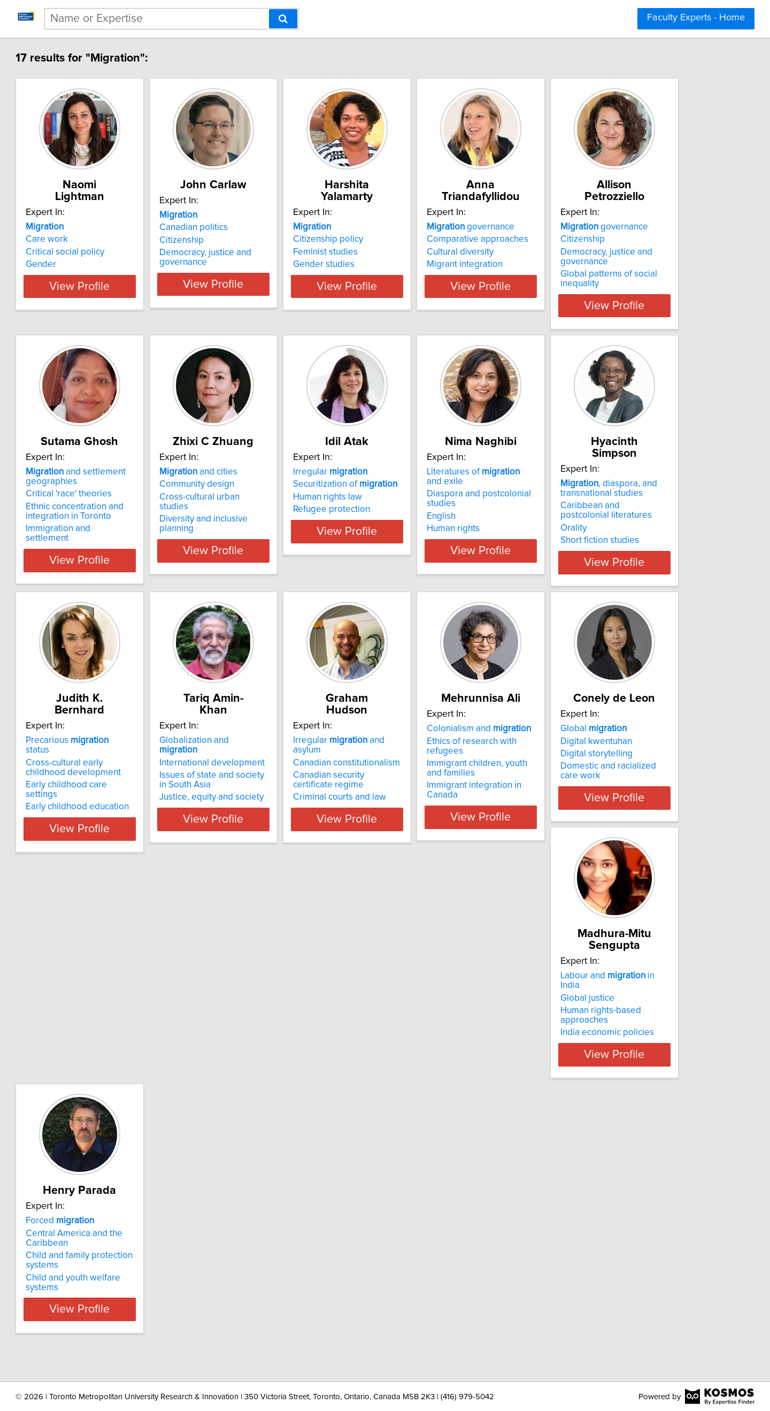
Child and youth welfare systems (139, 1310)
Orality (248, 784)
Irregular (593, 483)
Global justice (583, 1009)
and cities (434, 483)
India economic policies (602, 1034)
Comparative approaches (606, 239)
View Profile (142, 305)
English (88, 775)
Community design (432, 496)
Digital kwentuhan (431, 1009)
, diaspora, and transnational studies (283, 745)
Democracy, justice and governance (281, 269)
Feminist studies (427, 252)
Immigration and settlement (289, 540)
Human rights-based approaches (621, 1022)
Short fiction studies (274, 797)
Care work (95, 239)
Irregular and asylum (135, 997)
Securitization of (608, 496)
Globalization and (610, 740)
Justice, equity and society (608, 787)
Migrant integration (594, 264)
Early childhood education (446, 787)
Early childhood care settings (452, 775)
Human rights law (590, 508)
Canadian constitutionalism (127, 1009)
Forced (108, 1254)
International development (608, 752)
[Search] (283, 18)
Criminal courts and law (120, 1044)
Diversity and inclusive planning (457, 521)
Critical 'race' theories (278, 505)
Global (428, 997)
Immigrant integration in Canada (299, 1044)
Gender (89, 264)
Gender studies (426, 264)
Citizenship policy (430, 239)
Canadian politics (269, 239)
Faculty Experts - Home (696, 17)
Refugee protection (594, 521)
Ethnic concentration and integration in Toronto (284, 523)
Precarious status (449, 740)
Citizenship (257, 252)
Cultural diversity (589, 252)
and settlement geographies (285, 488)
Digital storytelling (431, 1022)
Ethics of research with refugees (299, 1009)
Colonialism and (287, 997)
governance (599, 227)
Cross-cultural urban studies (450, 508)
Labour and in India (613, 997)
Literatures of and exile (140, 740)
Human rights (100, 787)
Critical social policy (113, 252)
